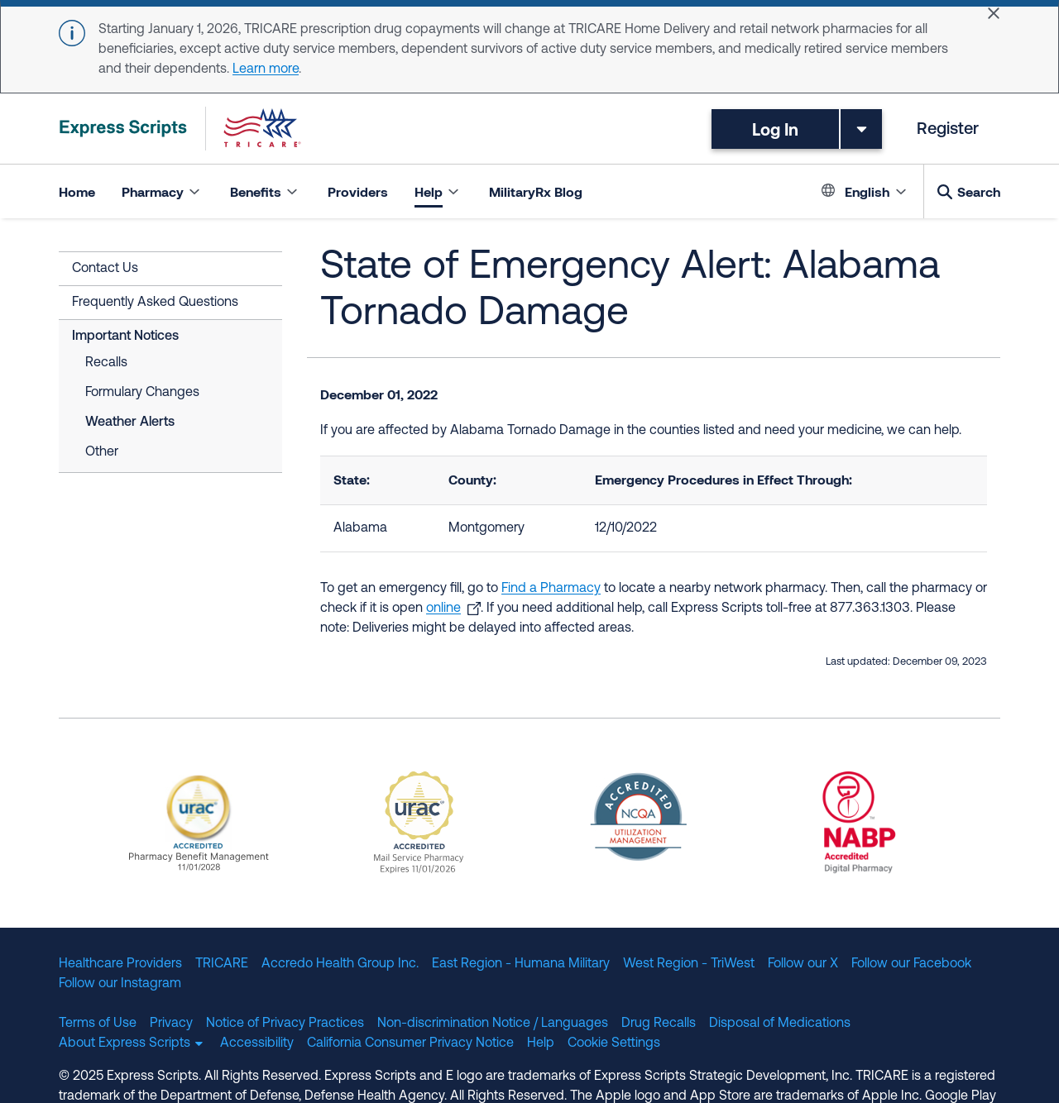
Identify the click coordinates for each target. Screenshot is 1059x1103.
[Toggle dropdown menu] (861, 129)
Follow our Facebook (911, 964)
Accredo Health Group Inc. (340, 964)
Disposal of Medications (780, 1023)
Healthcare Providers (120, 964)
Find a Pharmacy (551, 588)
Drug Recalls (658, 1023)
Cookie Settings (614, 1043)
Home (77, 191)
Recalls (106, 363)
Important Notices (125, 336)
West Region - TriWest (689, 964)
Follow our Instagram (120, 984)
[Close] (993, 13)
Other (101, 452)
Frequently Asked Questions (155, 302)
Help (540, 1043)
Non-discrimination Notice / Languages (492, 1023)
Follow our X (803, 964)
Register (948, 130)
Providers (358, 191)
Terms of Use (98, 1023)
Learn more (265, 69)
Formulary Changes (142, 392)
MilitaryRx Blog (535, 191)
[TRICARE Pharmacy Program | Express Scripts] (180, 128)
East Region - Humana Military (521, 964)
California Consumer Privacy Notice (410, 1043)
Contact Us (105, 268)
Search (978, 191)
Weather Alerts (130, 422)
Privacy (171, 1023)
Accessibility (257, 1043)
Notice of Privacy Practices (285, 1023)
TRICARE (221, 964)
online (443, 608)
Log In (775, 129)
